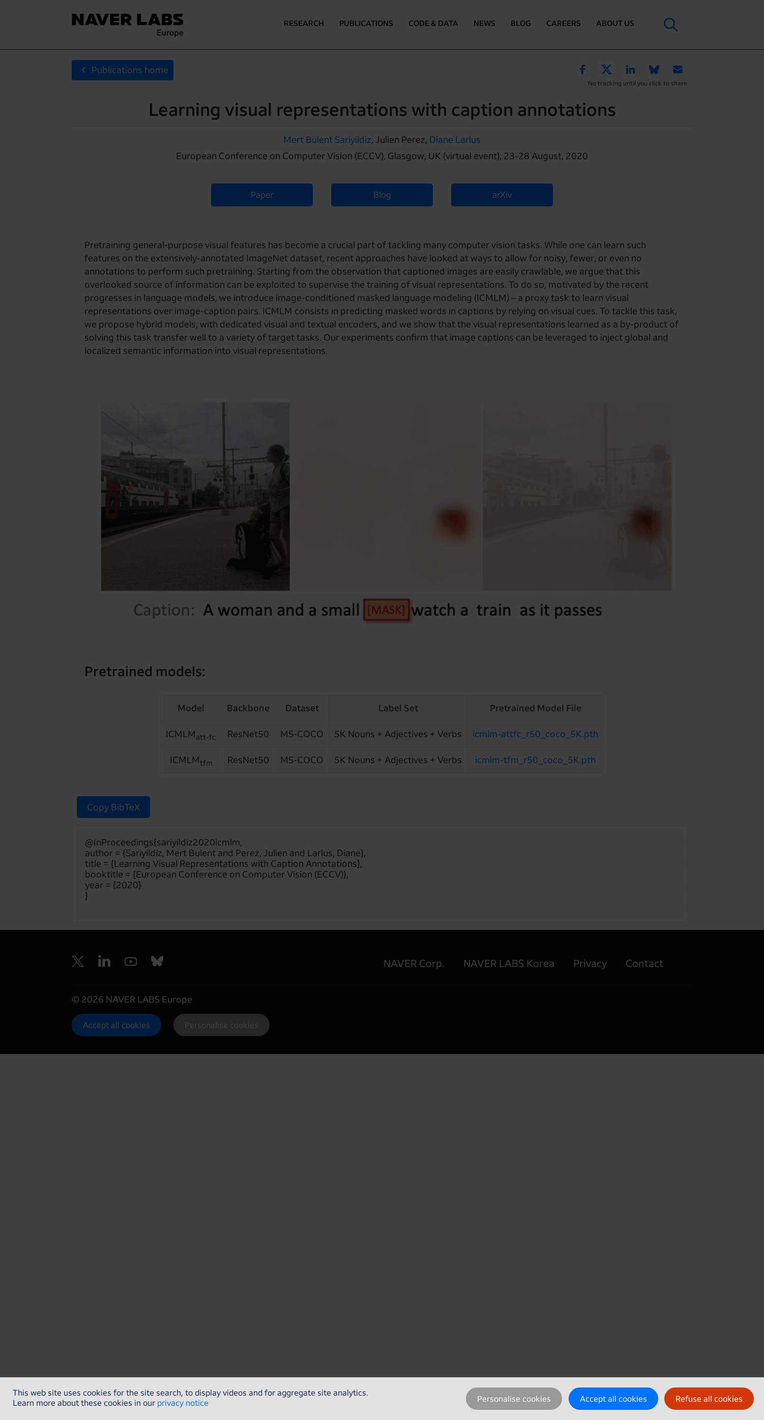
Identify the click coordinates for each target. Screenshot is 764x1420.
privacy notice (183, 1403)
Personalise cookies (514, 1399)
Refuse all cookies (709, 1399)
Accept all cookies (613, 1399)
